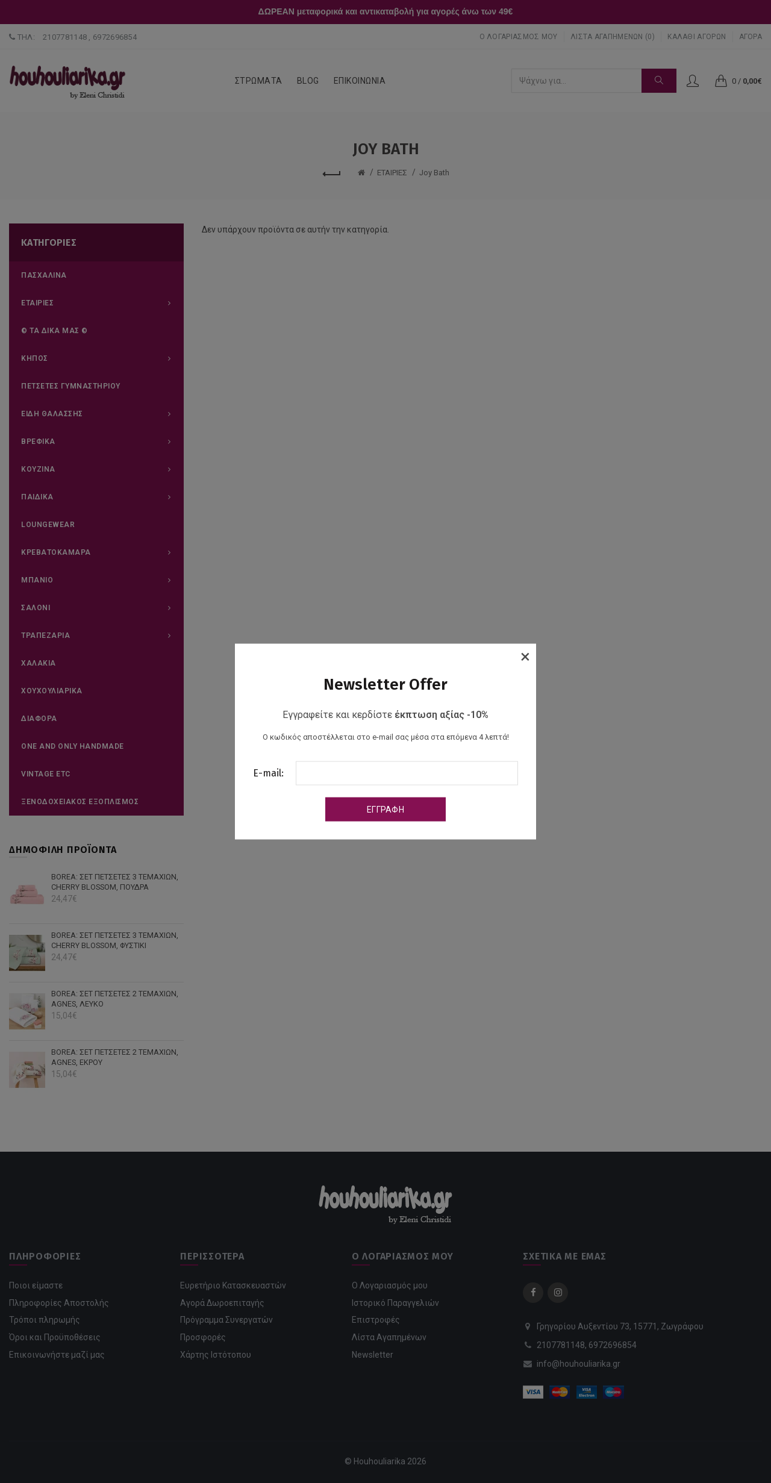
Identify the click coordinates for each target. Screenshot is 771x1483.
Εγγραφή (385, 809)
